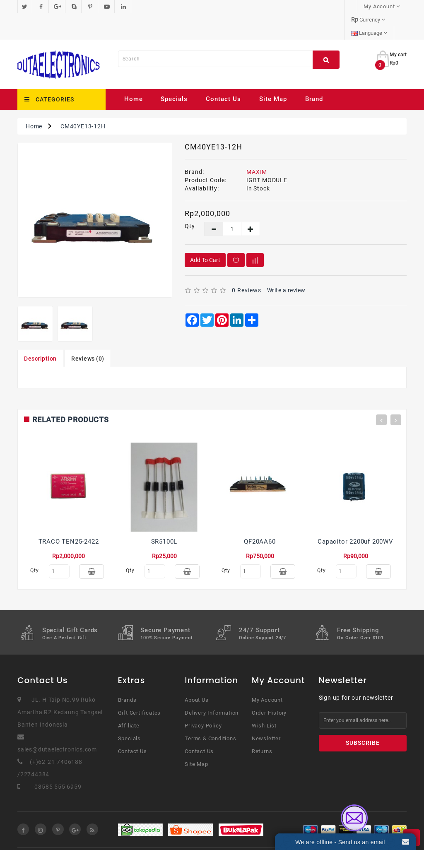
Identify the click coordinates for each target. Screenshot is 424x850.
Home (133, 72)
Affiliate (129, 703)
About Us (196, 677)
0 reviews (246, 263)
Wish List (264, 703)
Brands (127, 677)
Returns (262, 728)
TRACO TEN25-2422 (69, 515)
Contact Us (223, 72)
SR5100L (164, 515)
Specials (174, 72)
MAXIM (256, 145)
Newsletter (266, 716)
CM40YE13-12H (83, 99)
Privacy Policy (203, 703)
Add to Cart (205, 233)
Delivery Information (211, 690)
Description (40, 332)
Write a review (286, 263)
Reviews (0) (87, 332)
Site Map (273, 72)
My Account (267, 677)
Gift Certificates (139, 690)
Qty (188, 199)
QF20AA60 (259, 515)
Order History (269, 690)
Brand (314, 72)
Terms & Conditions (210, 716)
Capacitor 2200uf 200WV (355, 515)
